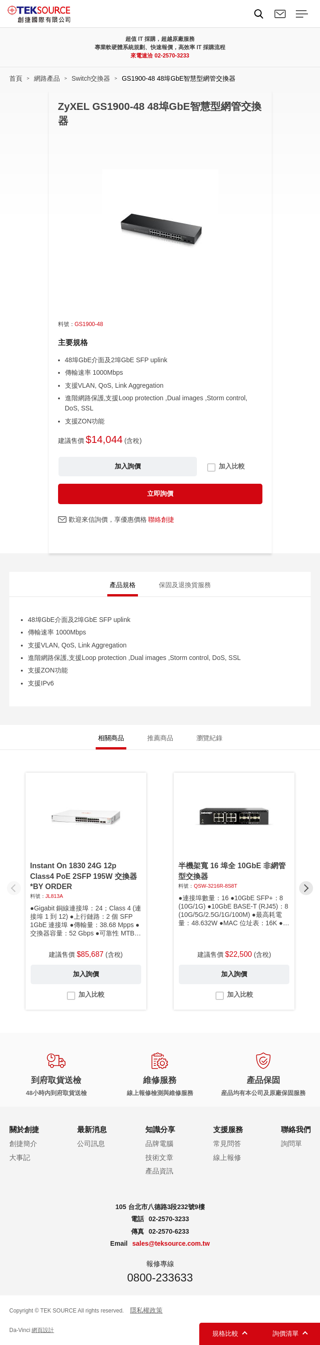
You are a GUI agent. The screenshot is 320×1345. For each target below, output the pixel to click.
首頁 (15, 78)
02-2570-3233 (172, 55)
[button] (306, 888)
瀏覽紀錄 (209, 738)
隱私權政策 (146, 1310)
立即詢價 (160, 493)
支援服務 (228, 1130)
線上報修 (227, 1157)
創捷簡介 (23, 1143)
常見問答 (227, 1143)
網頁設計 (43, 1330)
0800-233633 (160, 1277)
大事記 (19, 1157)
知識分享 (160, 1130)
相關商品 (111, 738)
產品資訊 (159, 1171)
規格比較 (225, 1333)
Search (259, 14)
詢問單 (291, 1143)
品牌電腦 (159, 1143)
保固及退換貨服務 (185, 585)
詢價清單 (286, 1333)
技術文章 (159, 1157)
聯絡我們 (280, 14)
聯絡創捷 (161, 519)
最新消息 (92, 1130)
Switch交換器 (91, 78)
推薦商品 (160, 738)
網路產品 (47, 78)
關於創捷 (24, 1130)
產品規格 (123, 585)
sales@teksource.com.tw (171, 1243)
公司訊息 (91, 1143)
